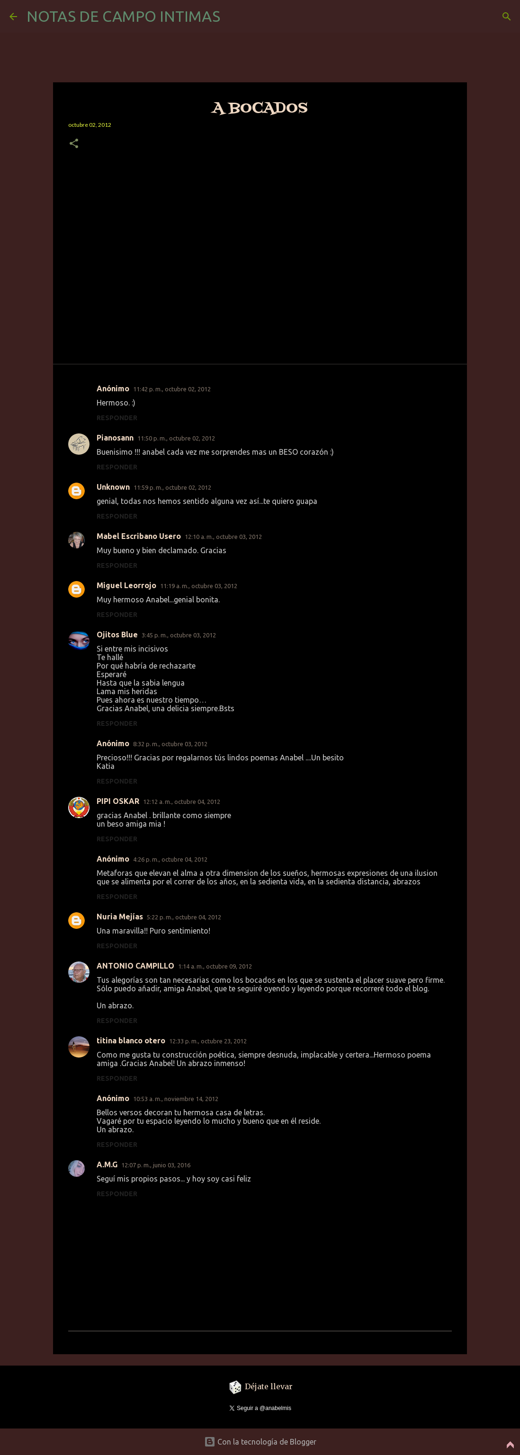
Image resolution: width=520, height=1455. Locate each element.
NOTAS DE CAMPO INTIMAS (123, 16)
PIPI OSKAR (118, 801)
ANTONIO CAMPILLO (135, 965)
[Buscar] (506, 16)
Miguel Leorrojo (126, 585)
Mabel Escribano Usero (139, 536)
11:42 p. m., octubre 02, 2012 (172, 389)
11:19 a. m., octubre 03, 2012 (198, 585)
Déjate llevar (260, 1386)
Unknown (113, 487)
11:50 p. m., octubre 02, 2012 (176, 438)
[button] (74, 144)
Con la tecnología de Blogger (260, 1441)
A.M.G (107, 1164)
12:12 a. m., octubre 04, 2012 (181, 801)
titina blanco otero (131, 1040)
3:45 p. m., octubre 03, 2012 (179, 635)
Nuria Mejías (120, 916)
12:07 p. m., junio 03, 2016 (155, 1165)
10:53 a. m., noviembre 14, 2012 (175, 1098)
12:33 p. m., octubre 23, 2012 (208, 1041)
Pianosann (115, 437)
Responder (117, 418)
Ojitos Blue (117, 634)
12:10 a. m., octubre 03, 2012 (223, 536)
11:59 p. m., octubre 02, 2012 (172, 487)
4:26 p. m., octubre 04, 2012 (170, 859)
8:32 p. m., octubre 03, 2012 (170, 744)
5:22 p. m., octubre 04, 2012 (184, 917)
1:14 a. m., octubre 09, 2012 (215, 966)
